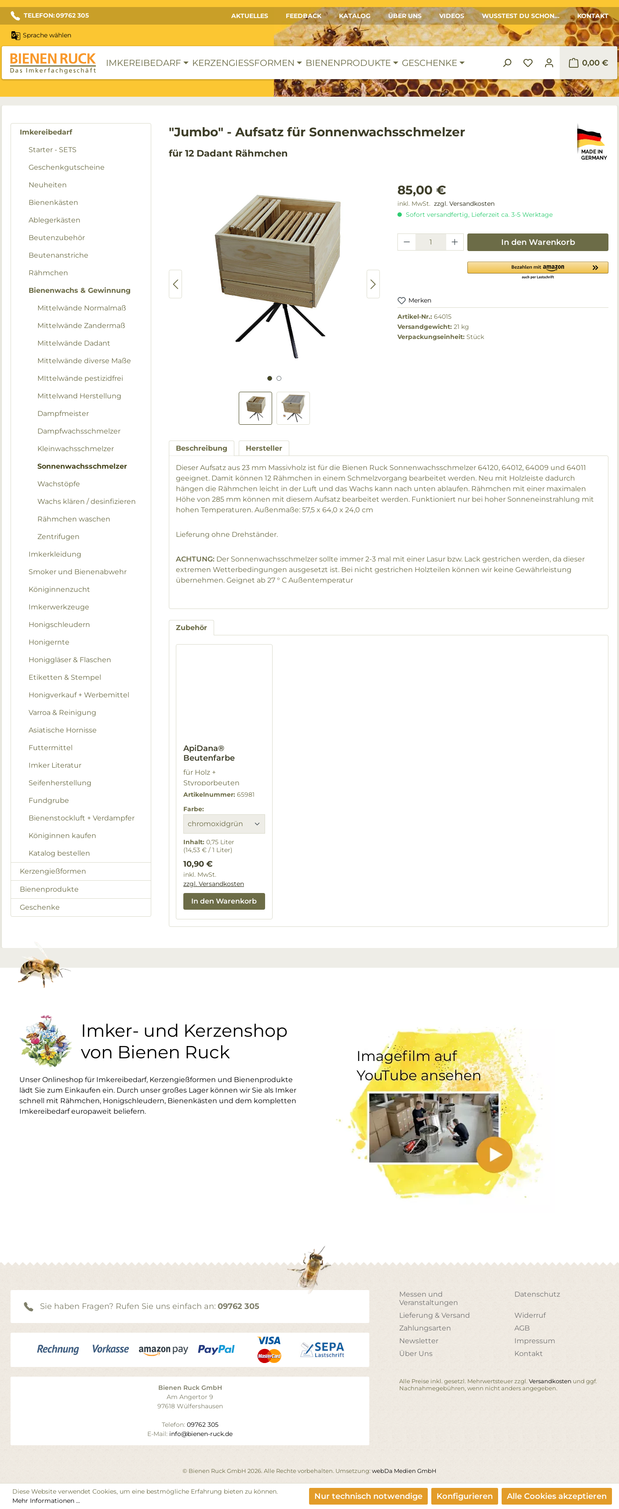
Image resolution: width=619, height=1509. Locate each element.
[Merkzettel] (528, 62)
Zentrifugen (58, 536)
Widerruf (530, 1315)
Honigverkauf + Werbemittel (79, 695)
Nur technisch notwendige (368, 1496)
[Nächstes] (373, 284)
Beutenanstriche (58, 255)
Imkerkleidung (55, 554)
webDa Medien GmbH (404, 1470)
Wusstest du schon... (521, 16)
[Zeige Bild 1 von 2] (269, 378)
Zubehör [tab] (191, 627)
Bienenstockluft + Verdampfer (82, 818)
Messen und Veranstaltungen (428, 1298)
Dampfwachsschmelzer (78, 431)
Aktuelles (249, 16)
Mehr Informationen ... (46, 1501)
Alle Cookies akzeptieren (557, 1496)
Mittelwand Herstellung (79, 396)
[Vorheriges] (175, 284)
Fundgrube (49, 800)
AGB (522, 1328)
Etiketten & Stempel (65, 677)
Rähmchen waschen (73, 519)
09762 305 (238, 1306)
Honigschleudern (59, 624)
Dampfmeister (63, 413)
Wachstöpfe (58, 484)
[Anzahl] (430, 242)
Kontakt (592, 16)
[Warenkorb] (588, 63)
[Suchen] (506, 63)
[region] (274, 303)
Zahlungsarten (425, 1328)
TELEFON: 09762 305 (50, 16)
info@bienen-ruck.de (201, 1434)
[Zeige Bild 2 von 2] (279, 378)
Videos (451, 16)
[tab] (201, 448)
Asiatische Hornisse (63, 730)
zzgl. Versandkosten (464, 204)
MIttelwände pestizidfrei (80, 378)
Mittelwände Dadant (73, 343)
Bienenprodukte (49, 889)
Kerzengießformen (53, 871)
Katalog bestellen (59, 853)
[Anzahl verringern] (406, 242)
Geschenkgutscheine (67, 167)
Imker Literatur (55, 765)
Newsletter (418, 1341)
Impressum (534, 1341)
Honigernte (49, 642)
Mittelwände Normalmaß (81, 308)
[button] (537, 270)
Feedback (303, 16)
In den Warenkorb (538, 242)
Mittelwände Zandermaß (81, 325)
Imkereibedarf (46, 132)
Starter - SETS (52, 150)
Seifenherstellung (60, 783)
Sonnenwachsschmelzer (82, 466)
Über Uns (405, 16)
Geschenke (40, 907)
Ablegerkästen (54, 220)
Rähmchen (48, 273)
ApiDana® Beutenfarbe (209, 753)
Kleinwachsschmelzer (75, 449)
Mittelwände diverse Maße (84, 361)
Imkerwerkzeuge (59, 607)
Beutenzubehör (57, 237)
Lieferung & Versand (434, 1315)
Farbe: (193, 809)
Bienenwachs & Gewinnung (80, 290)
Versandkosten (550, 1381)
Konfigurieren (465, 1496)
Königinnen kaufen (62, 835)
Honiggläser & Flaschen (70, 660)
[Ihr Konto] (549, 63)
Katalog (355, 16)
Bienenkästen (53, 202)
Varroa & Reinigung (62, 712)
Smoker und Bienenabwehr (78, 572)
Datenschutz (537, 1294)
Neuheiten (48, 185)
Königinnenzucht (59, 589)
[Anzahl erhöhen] (455, 242)
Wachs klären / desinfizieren (86, 501)
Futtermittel (51, 748)
